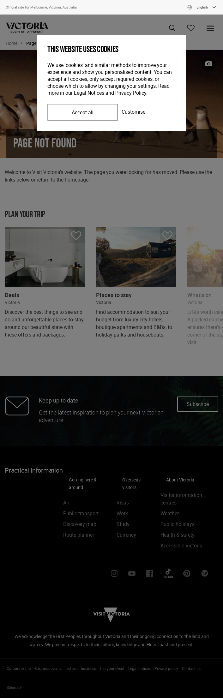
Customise (133, 111)
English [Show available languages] (202, 7)
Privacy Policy (130, 92)
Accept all (82, 112)
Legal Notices (89, 92)
